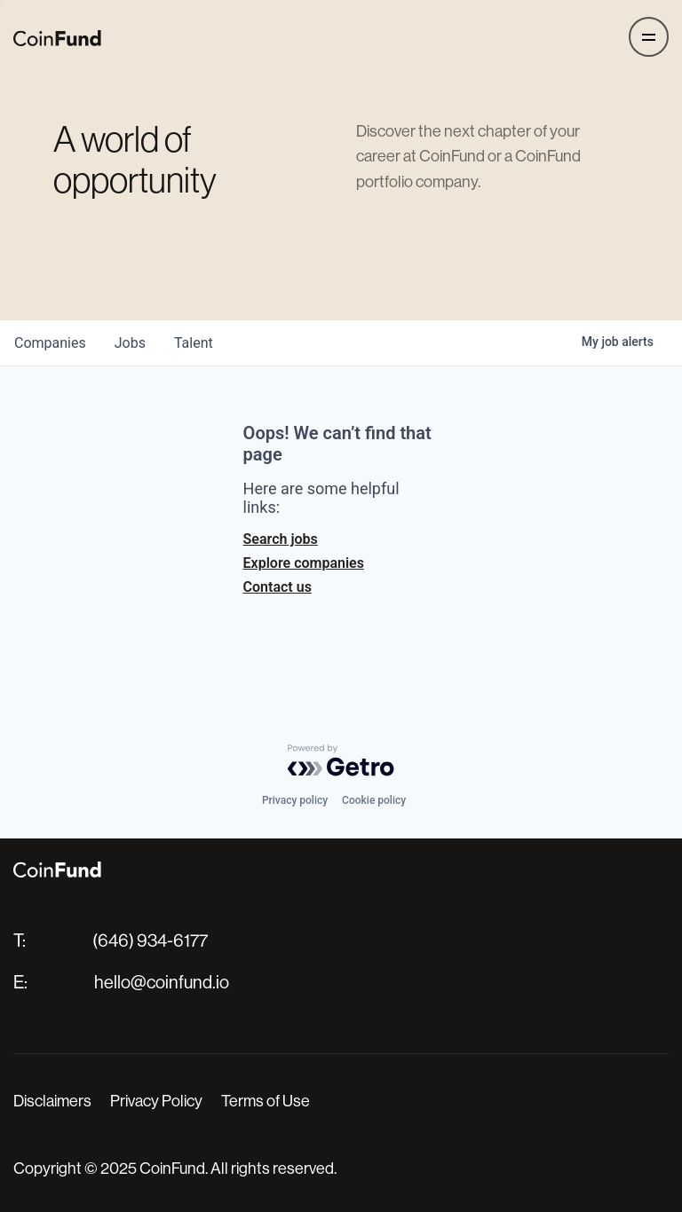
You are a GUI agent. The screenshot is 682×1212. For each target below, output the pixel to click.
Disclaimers (52, 1101)
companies (50, 342)
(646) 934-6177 (150, 941)
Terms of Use (265, 1101)
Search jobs (280, 539)
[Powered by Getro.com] (341, 760)
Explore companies (303, 563)
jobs (130, 342)
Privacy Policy (156, 1101)
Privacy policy (295, 800)
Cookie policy (374, 800)
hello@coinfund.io (161, 982)
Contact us (277, 586)
